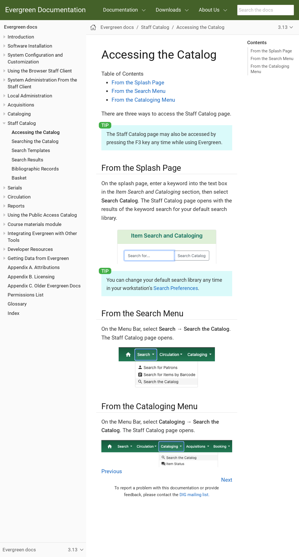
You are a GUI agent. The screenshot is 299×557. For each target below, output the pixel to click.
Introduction (21, 37)
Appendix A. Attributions (34, 267)
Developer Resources (30, 249)
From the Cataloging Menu (270, 69)
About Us (209, 10)
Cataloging (19, 114)
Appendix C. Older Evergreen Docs (44, 286)
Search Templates (31, 150)
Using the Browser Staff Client (40, 71)
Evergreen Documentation (45, 10)
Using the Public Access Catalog (42, 215)
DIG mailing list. (195, 494)
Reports (16, 206)
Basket (19, 178)
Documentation (120, 10)
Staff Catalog (22, 123)
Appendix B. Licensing (31, 276)
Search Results (27, 160)
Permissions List (26, 295)
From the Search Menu (272, 58)
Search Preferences (175, 288)
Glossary (17, 304)
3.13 (283, 27)
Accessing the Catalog (36, 132)
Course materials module (34, 224)
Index (13, 313)
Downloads (168, 10)
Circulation (19, 197)
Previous (111, 471)
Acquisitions (21, 105)
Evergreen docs (20, 27)
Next (226, 480)
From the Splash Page (271, 51)
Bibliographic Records (35, 169)
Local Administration (30, 96)
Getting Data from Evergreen (38, 258)
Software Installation (30, 46)
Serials (15, 188)
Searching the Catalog (35, 141)
